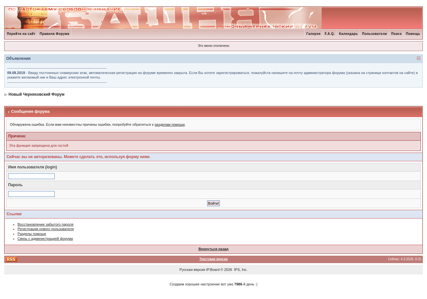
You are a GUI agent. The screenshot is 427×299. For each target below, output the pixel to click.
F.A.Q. (330, 34)
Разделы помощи (31, 234)
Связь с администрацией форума (45, 238)
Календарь (348, 34)
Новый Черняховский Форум (37, 94)
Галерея (313, 34)
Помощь (413, 34)
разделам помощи (170, 124)
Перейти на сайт (21, 34)
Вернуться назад (213, 249)
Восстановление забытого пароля (45, 224)
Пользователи (374, 34)
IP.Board (212, 270)
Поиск (396, 34)
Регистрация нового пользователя (45, 229)
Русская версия (192, 270)
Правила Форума (54, 34)
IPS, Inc (240, 270)
